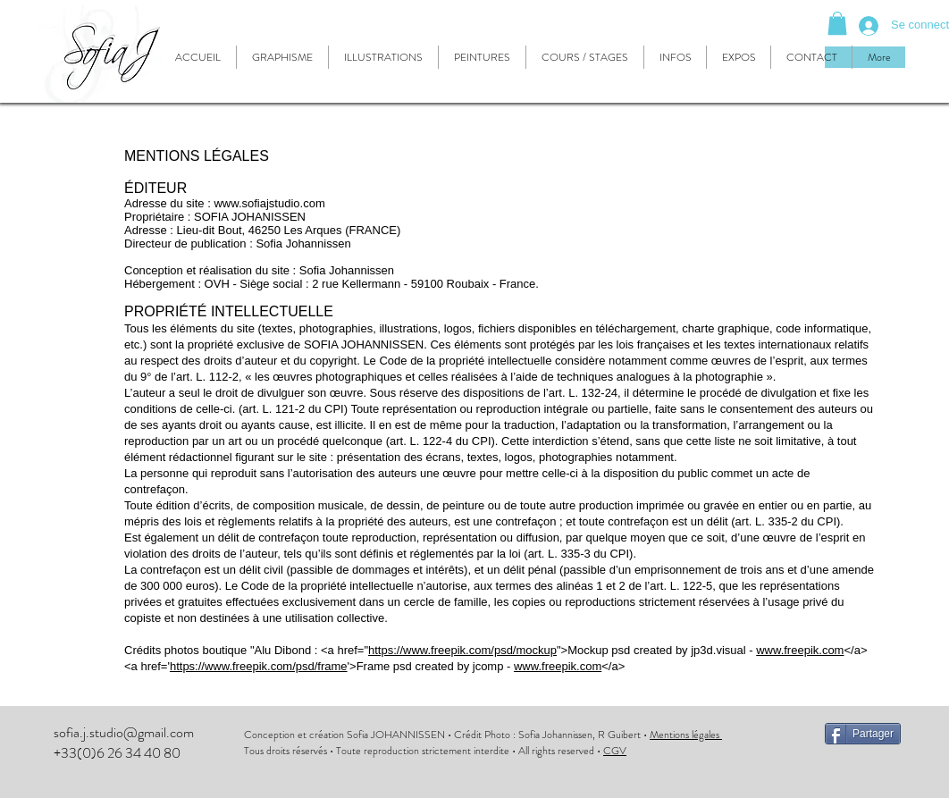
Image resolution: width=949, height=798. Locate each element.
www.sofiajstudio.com (269, 203)
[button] (837, 23)
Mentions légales (686, 735)
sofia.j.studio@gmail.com (124, 732)
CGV (614, 751)
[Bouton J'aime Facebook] (864, 772)
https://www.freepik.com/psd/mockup (462, 650)
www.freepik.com (800, 650)
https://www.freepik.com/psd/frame (259, 666)
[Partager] (863, 733)
